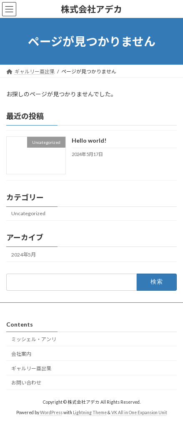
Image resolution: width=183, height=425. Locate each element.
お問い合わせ (26, 383)
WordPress (51, 412)
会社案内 (21, 354)
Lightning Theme (90, 412)
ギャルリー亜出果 (31, 368)
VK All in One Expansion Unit (139, 412)
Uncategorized (28, 214)
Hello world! (89, 140)
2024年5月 (23, 254)
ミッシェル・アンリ (36, 339)
